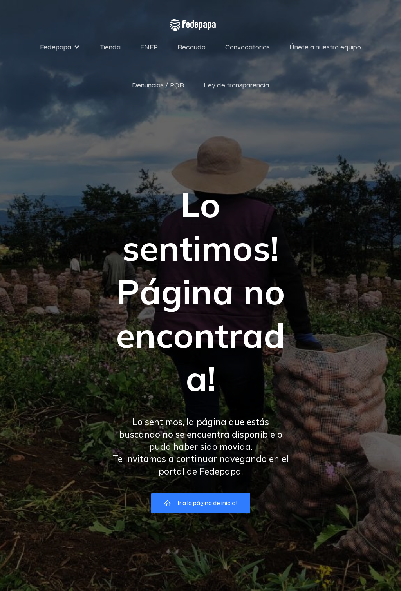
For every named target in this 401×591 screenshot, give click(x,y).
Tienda (110, 48)
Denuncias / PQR (158, 86)
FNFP (149, 48)
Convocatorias (247, 48)
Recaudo (191, 48)
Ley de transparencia (236, 86)
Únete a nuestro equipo (325, 48)
